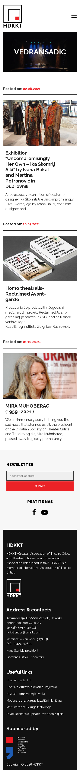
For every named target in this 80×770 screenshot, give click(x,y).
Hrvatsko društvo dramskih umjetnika (31, 687)
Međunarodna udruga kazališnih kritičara (34, 700)
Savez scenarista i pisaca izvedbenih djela (35, 714)
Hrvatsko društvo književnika (25, 693)
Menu (74, 16)
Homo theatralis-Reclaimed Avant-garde (25, 293)
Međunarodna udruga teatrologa (28, 707)
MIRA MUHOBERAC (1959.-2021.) (27, 408)
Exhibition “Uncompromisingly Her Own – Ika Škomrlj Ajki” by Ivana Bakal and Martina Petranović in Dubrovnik (30, 169)
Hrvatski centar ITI (18, 680)
